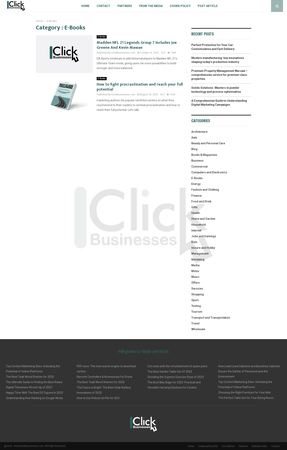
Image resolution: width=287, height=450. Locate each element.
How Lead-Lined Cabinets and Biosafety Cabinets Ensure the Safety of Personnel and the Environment (249, 371)
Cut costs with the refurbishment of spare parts (177, 366)
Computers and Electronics (209, 172)
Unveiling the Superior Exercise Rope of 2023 (175, 377)
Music (195, 276)
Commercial (199, 166)
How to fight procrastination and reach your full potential (140, 87)
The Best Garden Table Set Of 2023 (169, 371)
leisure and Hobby (203, 247)
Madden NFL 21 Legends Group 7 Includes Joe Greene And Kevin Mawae (137, 45)
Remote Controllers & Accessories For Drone (104, 376)
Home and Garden (203, 218)
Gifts (194, 207)
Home (85, 6)
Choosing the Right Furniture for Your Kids (244, 392)
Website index (259, 446)
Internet (196, 230)
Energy (196, 183)
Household (198, 224)
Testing (196, 305)
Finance (196, 195)
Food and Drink (201, 201)
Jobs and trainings (203, 236)
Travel (195, 323)
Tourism (196, 311)
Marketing (197, 259)
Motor (195, 271)
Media (195, 265)
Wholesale (198, 329)
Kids (194, 242)
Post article (208, 6)
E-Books (102, 37)
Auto (194, 137)
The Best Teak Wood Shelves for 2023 (30, 376)
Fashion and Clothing (205, 189)
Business (197, 160)
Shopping (197, 294)
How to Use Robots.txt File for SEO (98, 398)
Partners (124, 6)
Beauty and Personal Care (208, 143)
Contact (103, 6)
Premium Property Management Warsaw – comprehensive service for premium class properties (219, 74)
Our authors (228, 446)
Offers (195, 282)
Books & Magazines (204, 154)
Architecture (199, 131)
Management (199, 253)
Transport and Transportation (210, 317)
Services (197, 288)
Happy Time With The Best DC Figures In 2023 (34, 392)
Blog (194, 149)
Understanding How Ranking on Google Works (34, 398)
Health (195, 213)
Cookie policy (180, 6)
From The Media (151, 6)
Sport (195, 300)
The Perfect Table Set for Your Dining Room (245, 397)
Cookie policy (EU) (208, 446)
